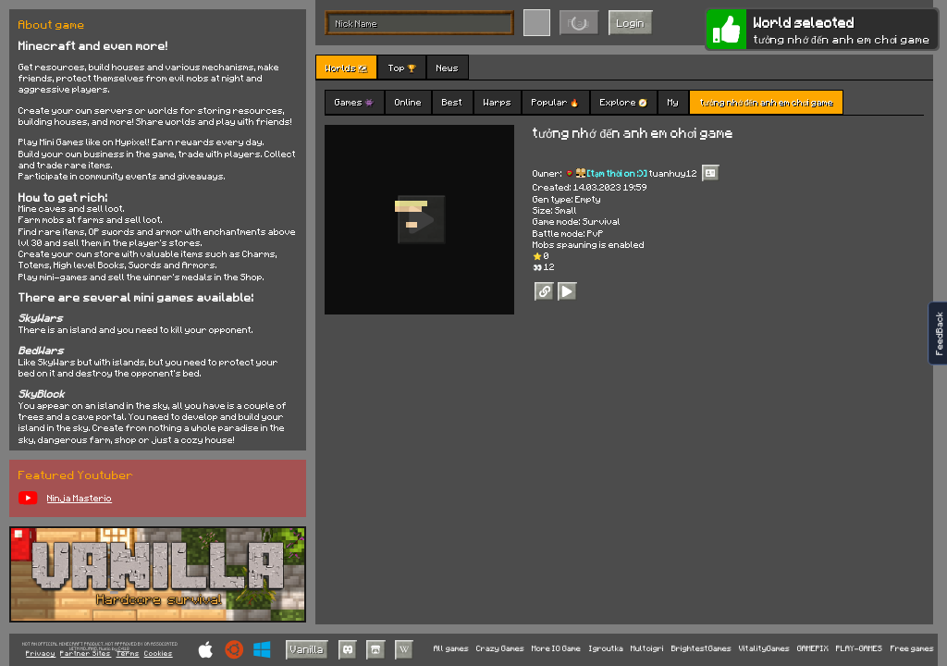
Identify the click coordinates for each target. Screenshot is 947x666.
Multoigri (647, 649)
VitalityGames (764, 649)
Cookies (158, 654)
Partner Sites (85, 654)
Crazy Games (500, 649)
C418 (123, 649)
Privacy (40, 654)
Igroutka (606, 649)
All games (451, 649)
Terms (128, 654)
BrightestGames (701, 649)
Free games (912, 649)
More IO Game (556, 649)
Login (631, 23)
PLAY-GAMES (859, 649)
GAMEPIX (813, 649)
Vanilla (307, 649)
